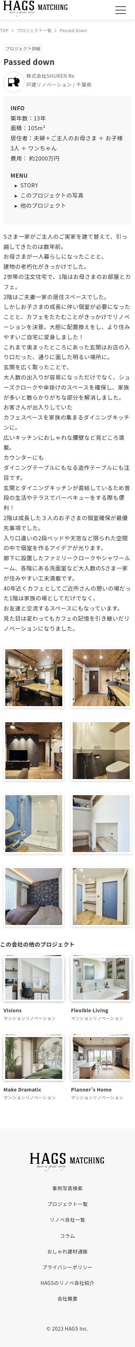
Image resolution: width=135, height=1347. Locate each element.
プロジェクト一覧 (67, 1203)
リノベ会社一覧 (67, 1219)
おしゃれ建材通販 (67, 1251)
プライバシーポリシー (67, 1267)
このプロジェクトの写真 (52, 195)
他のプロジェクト (43, 205)
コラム (67, 1235)
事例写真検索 (67, 1188)
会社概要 (67, 1298)
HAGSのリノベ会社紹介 (67, 1282)
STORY (29, 185)
